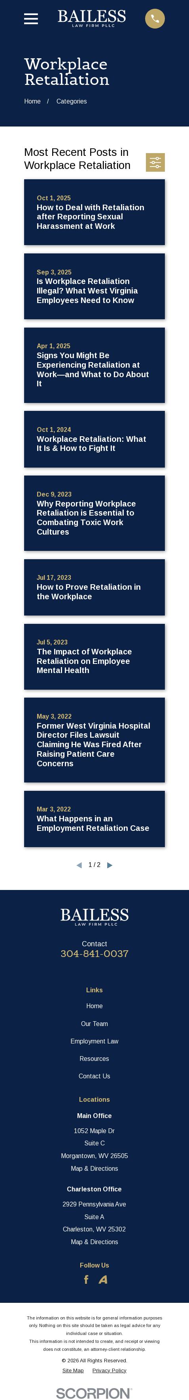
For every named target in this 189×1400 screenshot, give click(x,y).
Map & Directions (94, 1168)
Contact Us (94, 1076)
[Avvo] (102, 1279)
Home (94, 1006)
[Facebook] (86, 1279)
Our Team (94, 1023)
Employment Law (94, 1041)
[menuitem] (73, 1370)
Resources (94, 1058)
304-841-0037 (94, 954)
